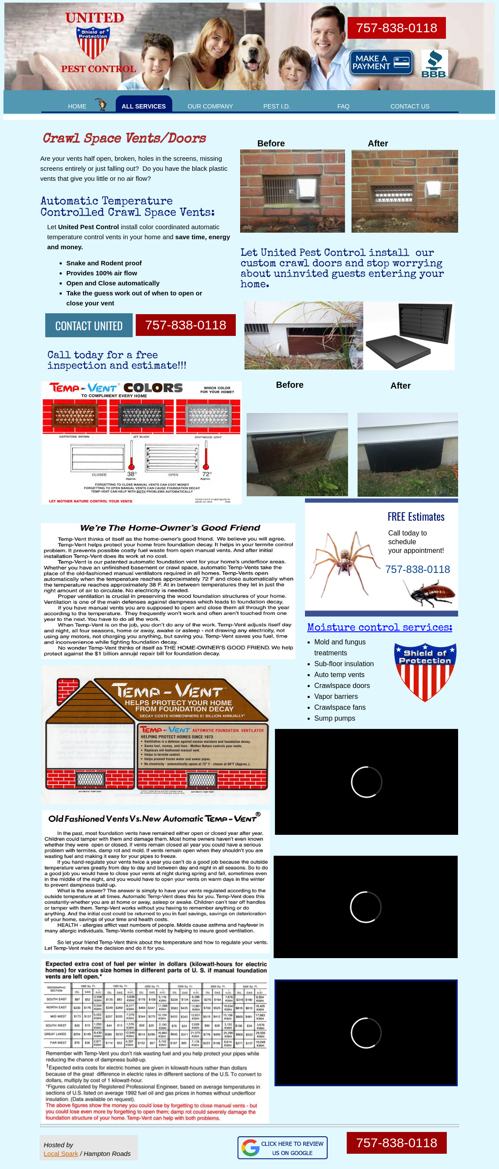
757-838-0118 (186, 325)
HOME (77, 106)
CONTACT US (410, 106)
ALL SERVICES (144, 106)
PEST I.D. (277, 106)
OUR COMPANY (210, 106)
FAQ (343, 106)
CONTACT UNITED (89, 325)
